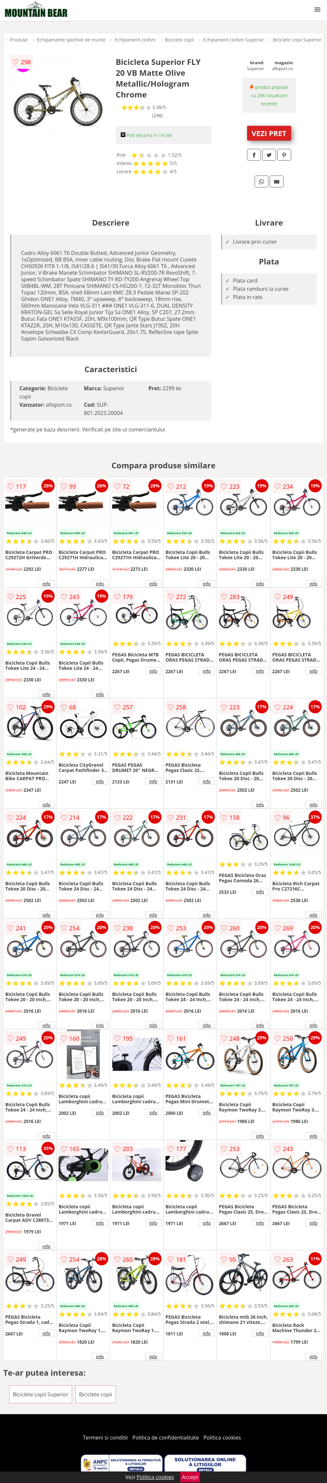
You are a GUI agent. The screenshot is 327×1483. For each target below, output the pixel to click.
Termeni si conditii (105, 1437)
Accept (190, 1477)
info (46, 584)
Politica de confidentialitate (166, 1437)
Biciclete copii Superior (297, 40)
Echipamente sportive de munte (71, 40)
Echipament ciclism (135, 40)
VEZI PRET (269, 133)
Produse (19, 40)
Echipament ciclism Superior (233, 40)
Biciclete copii (179, 40)
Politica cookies (222, 1437)
